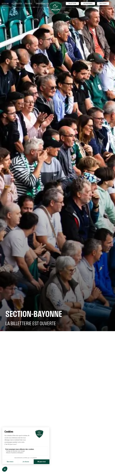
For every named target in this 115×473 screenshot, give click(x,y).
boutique (103, 3)
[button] (6, 3)
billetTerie (72, 3)
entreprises (87, 3)
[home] (55, 8)
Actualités (16, 3)
